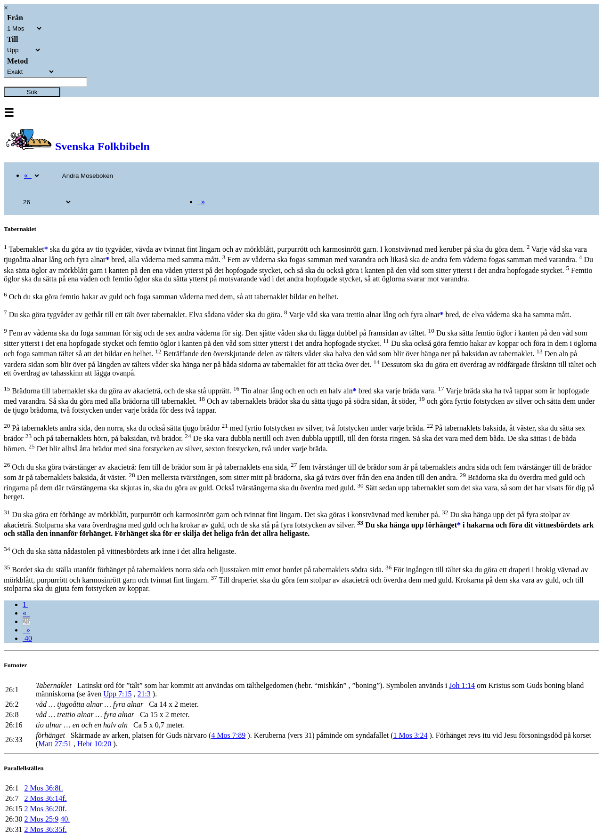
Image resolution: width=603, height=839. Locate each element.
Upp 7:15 (117, 694)
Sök (32, 92)
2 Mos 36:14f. (45, 798)
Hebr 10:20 (94, 744)
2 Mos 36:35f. (45, 829)
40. (65, 819)
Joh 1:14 (462, 685)
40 (27, 638)
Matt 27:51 (55, 744)
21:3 (143, 694)
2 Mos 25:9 (41, 819)
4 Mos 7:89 (228, 735)
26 (26, 621)
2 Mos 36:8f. (43, 788)
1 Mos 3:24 (410, 735)
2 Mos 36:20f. (45, 809)
